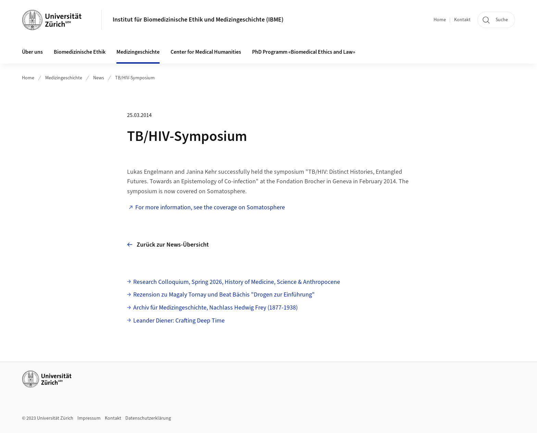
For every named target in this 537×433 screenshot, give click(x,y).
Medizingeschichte (63, 78)
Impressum (89, 418)
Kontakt (462, 19)
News (98, 78)
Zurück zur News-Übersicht (168, 244)
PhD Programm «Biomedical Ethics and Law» (303, 52)
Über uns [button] (32, 52)
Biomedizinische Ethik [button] (79, 52)
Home (440, 19)
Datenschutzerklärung (148, 418)
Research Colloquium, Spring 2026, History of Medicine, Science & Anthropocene (236, 282)
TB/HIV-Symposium (135, 78)
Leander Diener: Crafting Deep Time (179, 320)
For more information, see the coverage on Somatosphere (210, 207)
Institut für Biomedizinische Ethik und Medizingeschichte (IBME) (198, 19)
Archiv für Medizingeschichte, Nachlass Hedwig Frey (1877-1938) (215, 307)
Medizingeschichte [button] (138, 52)
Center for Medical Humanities (206, 52)
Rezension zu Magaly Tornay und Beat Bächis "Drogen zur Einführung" (224, 294)
